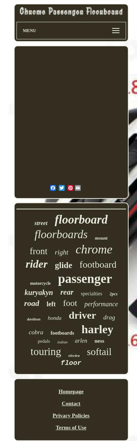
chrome (94, 249)
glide (63, 265)
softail (99, 351)
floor (71, 363)
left (51, 304)
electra (74, 355)
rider (36, 264)
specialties (91, 293)
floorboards (61, 234)
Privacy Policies (71, 415)
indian (62, 342)
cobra (36, 332)
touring (46, 351)
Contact (71, 403)
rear (66, 292)
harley (97, 329)
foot (70, 303)
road (31, 303)
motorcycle (40, 283)
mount (101, 238)
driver (82, 315)
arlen (81, 341)
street (40, 223)
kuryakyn (38, 292)
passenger (85, 279)
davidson (34, 319)
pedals (44, 341)
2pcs (114, 293)
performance (101, 304)
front (38, 251)
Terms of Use (71, 427)
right (61, 252)
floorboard (81, 219)
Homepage (70, 391)
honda (55, 318)
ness (99, 341)
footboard (98, 264)
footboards (63, 333)
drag (109, 317)
